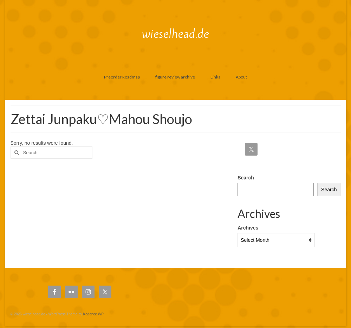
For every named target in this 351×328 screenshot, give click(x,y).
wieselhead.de (175, 34)
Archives (248, 228)
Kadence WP (93, 314)
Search (246, 177)
